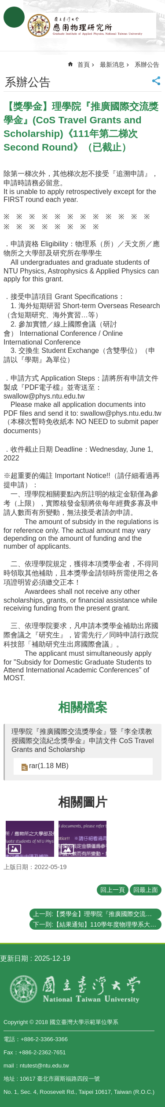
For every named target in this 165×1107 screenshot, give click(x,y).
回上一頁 (112, 889)
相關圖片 (82, 802)
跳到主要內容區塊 (4, 4)
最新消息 (112, 64)
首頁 (83, 64)
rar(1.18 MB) (49, 765)
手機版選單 (14, 17)
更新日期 (14, 958)
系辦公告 (147, 64)
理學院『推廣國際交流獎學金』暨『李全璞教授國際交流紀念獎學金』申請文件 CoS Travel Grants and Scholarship (82, 740)
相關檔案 (82, 707)
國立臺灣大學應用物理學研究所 (91, 25)
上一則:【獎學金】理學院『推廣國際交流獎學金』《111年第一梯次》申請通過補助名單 (97, 913)
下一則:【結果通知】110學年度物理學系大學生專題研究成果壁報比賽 (97, 924)
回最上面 (145, 889)
